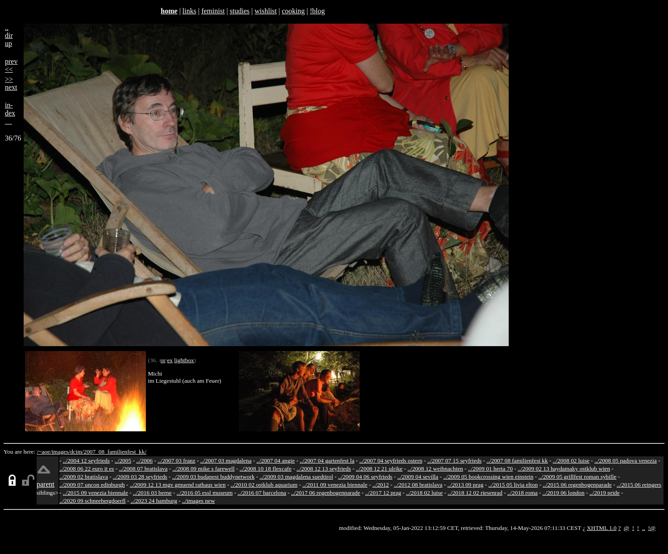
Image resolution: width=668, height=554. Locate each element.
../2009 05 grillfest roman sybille (578, 476)
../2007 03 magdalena (226, 460)
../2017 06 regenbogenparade (325, 492)
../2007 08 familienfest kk (517, 460)
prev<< (11, 65)
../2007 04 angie (276, 460)
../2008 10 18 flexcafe (266, 468)
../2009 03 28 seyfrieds (140, 476)
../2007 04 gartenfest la (327, 460)
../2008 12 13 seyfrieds (324, 468)
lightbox (184, 360)
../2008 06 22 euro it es (86, 468)
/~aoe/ (44, 451)
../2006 (144, 460)
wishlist (265, 11)
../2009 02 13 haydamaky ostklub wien (564, 468)
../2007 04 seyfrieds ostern (390, 460)
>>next (11, 83)
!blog (317, 11)
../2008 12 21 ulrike (379, 468)
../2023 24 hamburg (154, 500)
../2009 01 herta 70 (490, 468)
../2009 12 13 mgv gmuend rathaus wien (178, 484)
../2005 (123, 460)
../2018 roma (522, 492)
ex (170, 360)
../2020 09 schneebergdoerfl (92, 500)
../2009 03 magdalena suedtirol (296, 476)
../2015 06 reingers (639, 484)
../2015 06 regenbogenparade (577, 484)
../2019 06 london (564, 492)
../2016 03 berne (152, 492)
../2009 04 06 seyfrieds (365, 476)
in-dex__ (10, 113)
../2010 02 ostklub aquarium (264, 484)
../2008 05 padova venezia (625, 460)
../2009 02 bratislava (83, 476)
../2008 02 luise (571, 460)
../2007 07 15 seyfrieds (454, 460)
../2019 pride (604, 492)
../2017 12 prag (383, 492)
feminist (212, 11)
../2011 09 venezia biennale (335, 484)
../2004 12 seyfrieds (86, 460)
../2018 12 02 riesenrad (475, 492)
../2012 (381, 484)
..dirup (9, 35)
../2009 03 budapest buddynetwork (213, 476)
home (169, 11)
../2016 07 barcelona (261, 492)
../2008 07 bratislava (143, 468)
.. (643, 528)
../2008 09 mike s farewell (204, 468)
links (189, 11)
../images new (198, 500)
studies (239, 11)
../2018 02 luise (424, 492)
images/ (61, 451)
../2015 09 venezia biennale (95, 492)
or (163, 360)
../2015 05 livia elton (513, 484)
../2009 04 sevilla (417, 476)
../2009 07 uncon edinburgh (92, 484)
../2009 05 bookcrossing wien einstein (488, 476)
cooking (293, 11)
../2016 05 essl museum (205, 492)
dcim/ (76, 451)
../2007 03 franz (176, 460)
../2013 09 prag (466, 484)
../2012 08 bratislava (418, 484)
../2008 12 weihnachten (435, 468)
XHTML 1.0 (602, 528)
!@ (652, 528)
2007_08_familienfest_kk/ (114, 451)
